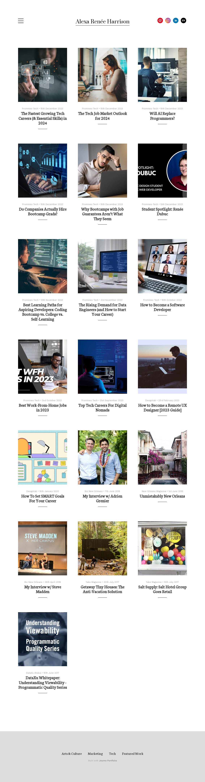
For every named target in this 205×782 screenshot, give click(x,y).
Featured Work (132, 753)
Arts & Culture (72, 753)
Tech (112, 753)
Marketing (95, 753)
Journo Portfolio (108, 760)
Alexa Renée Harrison (102, 21)
